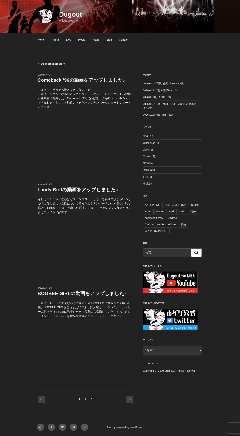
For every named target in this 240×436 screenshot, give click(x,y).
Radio (95, 39)
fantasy (160, 211)
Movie (82, 39)
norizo (181, 211)
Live (68, 39)
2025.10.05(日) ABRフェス (158, 114)
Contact (123, 39)
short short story (154, 217)
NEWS (147, 163)
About (55, 39)
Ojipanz (194, 211)
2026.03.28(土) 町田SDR (157, 97)
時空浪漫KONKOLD (156, 231)
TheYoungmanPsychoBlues (160, 224)
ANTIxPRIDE (152, 204)
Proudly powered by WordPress (125, 427)
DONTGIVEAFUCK (175, 204)
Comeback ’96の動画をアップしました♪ (81, 80)
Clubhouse (149, 142)
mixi (171, 211)
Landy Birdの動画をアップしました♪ (78, 189)
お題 (145, 176)
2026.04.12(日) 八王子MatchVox (161, 90)
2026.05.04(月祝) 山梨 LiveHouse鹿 (163, 83)
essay (148, 211)
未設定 (147, 183)
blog (109, 39)
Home (41, 39)
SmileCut (173, 217)
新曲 (183, 224)
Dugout (70, 14)
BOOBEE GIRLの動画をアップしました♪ (82, 293)
